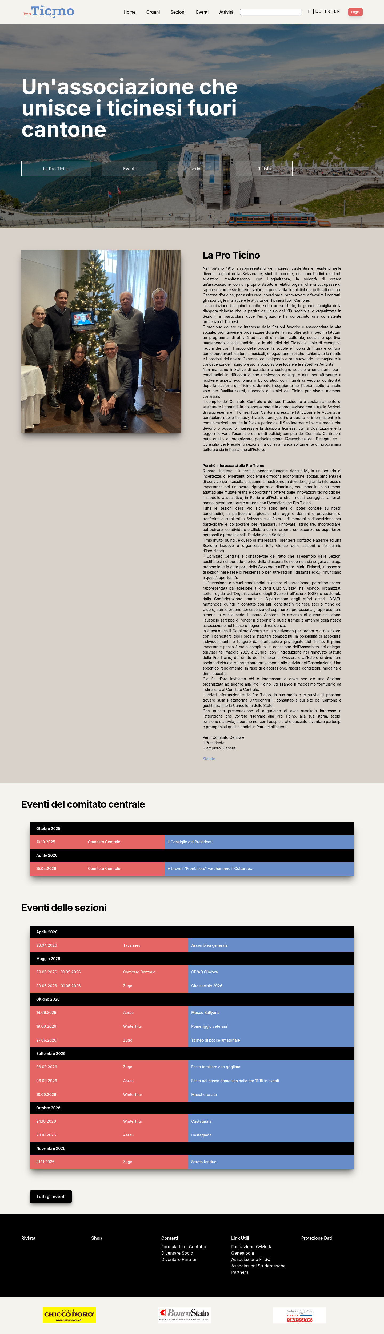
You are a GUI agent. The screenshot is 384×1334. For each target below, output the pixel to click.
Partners (239, 1272)
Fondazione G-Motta (252, 1246)
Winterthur (132, 1026)
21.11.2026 (45, 1161)
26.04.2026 (46, 945)
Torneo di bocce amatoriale (215, 1040)
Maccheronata (204, 1094)
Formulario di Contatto (183, 1246)
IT (309, 11)
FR (327, 11)
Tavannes (131, 945)
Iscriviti (196, 168)
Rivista (264, 168)
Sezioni (178, 12)
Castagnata (201, 1121)
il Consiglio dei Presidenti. (191, 842)
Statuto (209, 758)
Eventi (202, 12)
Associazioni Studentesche (258, 1265)
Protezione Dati (316, 1238)
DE (318, 11)
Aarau (128, 1012)
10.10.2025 (45, 842)
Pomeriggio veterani (209, 1026)
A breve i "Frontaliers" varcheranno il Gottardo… (210, 868)
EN (337, 11)
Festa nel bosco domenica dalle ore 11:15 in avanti (235, 1080)
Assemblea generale (209, 945)
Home (130, 12)
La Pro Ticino (56, 168)
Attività (226, 12)
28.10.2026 (46, 1135)
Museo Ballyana (205, 1012)
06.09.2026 (46, 1067)
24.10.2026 (46, 1121)
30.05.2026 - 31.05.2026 (58, 986)
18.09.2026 (46, 1094)
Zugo (128, 986)
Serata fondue (203, 1161)
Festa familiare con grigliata (215, 1067)
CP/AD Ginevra (204, 972)
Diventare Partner (179, 1259)
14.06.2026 (46, 1012)
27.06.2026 (46, 1040)
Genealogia (242, 1253)
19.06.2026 (46, 1026)
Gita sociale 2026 (206, 986)
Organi (153, 12)
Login (355, 12)
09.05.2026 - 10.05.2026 (58, 972)
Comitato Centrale (104, 842)
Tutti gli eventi (51, 1196)
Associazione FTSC (250, 1259)
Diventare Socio (177, 1253)
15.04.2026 (46, 868)
